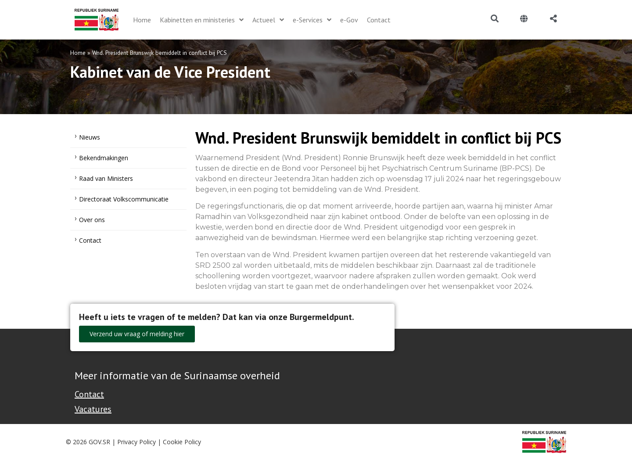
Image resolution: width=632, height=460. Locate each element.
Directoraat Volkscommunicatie (124, 199)
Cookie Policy (182, 442)
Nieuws (89, 137)
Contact (90, 240)
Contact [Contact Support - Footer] (89, 394)
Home (78, 53)
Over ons (92, 220)
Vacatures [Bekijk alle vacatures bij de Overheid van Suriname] (93, 409)
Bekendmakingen (103, 158)
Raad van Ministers (106, 178)
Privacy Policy (136, 442)
